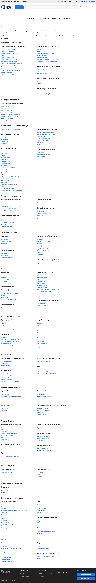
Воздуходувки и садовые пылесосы (11, 548)
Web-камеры (4, 255)
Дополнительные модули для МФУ (11, 329)
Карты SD (39, 71)
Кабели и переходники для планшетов (47, 59)
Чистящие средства (42, 448)
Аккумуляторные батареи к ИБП (10, 341)
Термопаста (4, 165)
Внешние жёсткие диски (8, 374)
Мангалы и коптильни (43, 548)
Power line (39, 203)
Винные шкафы (5, 290)
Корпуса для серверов (43, 140)
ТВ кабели (4, 243)
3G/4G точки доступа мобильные (10, 206)
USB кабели (4, 408)
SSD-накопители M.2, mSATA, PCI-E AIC (47, 374)
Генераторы (40, 521)
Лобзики (3, 508)
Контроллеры (5, 182)
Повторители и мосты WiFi (8, 210)
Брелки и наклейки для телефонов (11, 70)
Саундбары (40, 254)
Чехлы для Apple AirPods (44, 250)
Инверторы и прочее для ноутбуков (11, 114)
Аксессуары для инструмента (9, 528)
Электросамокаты (6, 472)
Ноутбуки (4, 108)
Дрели (3, 506)
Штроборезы (4, 520)
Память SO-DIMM (6, 155)
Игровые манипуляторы (43, 333)
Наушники (40, 239)
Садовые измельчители (7, 561)
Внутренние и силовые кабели (45, 410)
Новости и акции (24, 573)
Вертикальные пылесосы (8, 308)
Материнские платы (6, 157)
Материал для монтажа (43, 217)
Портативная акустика (7, 74)
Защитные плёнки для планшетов (46, 53)
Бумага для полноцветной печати (10, 456)
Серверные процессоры (43, 138)
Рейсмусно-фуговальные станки (46, 531)
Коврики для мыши (42, 331)
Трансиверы (4, 224)
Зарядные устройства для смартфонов (12, 65)
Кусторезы (4, 552)
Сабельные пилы (41, 510)
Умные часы (40, 81)
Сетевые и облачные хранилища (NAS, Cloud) (13, 381)
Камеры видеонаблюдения (44, 438)
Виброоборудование (42, 523)
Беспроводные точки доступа (9, 205)
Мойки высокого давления (8, 554)
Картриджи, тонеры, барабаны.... (10, 447)
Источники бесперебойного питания (11, 339)
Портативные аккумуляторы (9, 69)
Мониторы (4, 143)
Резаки (3, 437)
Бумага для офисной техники (9, 458)
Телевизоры (4, 239)
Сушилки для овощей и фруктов (10, 293)
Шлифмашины (5, 518)
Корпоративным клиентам (45, 573)
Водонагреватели (42, 277)
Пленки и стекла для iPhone (9, 57)
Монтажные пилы (42, 508)
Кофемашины (41, 303)
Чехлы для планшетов (43, 51)
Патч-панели (40, 400)
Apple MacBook (5, 106)
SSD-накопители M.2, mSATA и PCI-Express (13, 176)
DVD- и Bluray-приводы (7, 178)
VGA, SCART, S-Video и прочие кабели (11, 398)
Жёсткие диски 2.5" (6, 171)
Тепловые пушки (41, 295)
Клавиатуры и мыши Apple (44, 329)
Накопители (40, 142)
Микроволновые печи (7, 292)
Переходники (40, 412)
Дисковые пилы (41, 505)
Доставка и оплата (25, 576)
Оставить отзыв (86, 578)
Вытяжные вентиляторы (44, 291)
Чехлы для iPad (41, 55)
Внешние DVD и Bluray (7, 118)
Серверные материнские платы (45, 132)
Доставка (4, 1)
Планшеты (40, 49)
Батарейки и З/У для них (44, 450)
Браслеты (39, 83)
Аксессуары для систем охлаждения (11, 190)
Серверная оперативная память (46, 134)
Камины (39, 279)
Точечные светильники (7, 490)
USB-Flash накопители (43, 73)
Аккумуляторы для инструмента (46, 556)
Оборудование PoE (6, 226)
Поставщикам (23, 1)
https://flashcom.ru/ (75, 35)
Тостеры (3, 295)
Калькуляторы (5, 439)
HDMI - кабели (5, 245)
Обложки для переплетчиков (9, 430)
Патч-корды (40, 211)
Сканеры (3, 327)
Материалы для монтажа (44, 408)
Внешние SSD (40, 370)
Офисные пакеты (41, 156)
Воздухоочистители (42, 285)
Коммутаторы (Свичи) (7, 222)
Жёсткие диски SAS (6, 377)
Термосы (39, 476)
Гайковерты (4, 505)
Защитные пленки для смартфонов (11, 53)
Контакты (41, 579)
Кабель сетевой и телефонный (45, 396)
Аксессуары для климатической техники (48, 289)
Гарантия (10, 1)
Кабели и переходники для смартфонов (12, 63)
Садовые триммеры (6, 557)
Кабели (3, 186)
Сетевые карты (5, 221)
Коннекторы (40, 215)
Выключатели (5, 279)
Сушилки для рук (42, 293)
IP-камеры (4, 281)
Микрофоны (40, 252)
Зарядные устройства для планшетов (47, 61)
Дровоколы (40, 533)
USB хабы (4, 410)
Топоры (39, 546)
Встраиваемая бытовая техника (10, 299)
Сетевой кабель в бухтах (44, 213)
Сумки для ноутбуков (7, 112)
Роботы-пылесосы (6, 310)
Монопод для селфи (6, 72)
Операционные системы (43, 154)
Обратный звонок (90, 1)
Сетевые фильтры (6, 343)
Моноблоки (4, 139)
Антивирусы (40, 152)
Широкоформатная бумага (8, 460)
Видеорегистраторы (42, 436)
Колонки (39, 243)
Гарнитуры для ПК (42, 245)
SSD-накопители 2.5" (7, 175)
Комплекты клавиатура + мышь (46, 327)
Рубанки (3, 514)
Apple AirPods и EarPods (43, 249)
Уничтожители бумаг (7, 435)
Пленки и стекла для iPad (44, 57)
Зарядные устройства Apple (9, 61)
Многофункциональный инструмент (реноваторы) (15, 510)
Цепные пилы (40, 512)
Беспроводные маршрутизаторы (10, 203)
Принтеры (4, 323)
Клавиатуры (40, 323)
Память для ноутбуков (7, 120)
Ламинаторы (4, 428)
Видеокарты (4, 153)
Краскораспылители (7, 524)
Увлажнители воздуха (43, 287)
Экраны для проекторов (44, 263)
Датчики (3, 277)
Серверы (39, 144)
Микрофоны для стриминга (44, 347)
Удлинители (4, 492)
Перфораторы (5, 512)
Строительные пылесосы (8, 526)
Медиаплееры (5, 253)
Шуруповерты (5, 522)
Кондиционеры (41, 281)
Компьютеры (5, 137)
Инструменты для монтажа (44, 219)
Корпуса (3, 159)
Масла (39, 558)
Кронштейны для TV (7, 241)
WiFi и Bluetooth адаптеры (8, 208)
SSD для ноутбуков (6, 110)
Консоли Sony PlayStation (44, 92)
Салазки (3, 173)
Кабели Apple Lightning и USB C (9, 59)
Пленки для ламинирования (9, 433)
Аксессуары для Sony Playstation (46, 94)
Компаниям (16, 1)
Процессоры (4, 152)
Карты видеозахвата (7, 257)
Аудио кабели (5, 400)
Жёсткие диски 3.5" (6, 169)
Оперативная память (7, 163)
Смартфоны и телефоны (8, 49)
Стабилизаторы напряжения (9, 345)
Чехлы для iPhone (6, 55)
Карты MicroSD (41, 69)
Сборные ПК (4, 141)
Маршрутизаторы (6, 219)
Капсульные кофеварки (43, 305)
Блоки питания (5, 161)
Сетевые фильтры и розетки (9, 276)
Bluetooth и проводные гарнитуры (10, 67)
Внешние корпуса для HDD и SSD (46, 361)
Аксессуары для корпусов (8, 188)
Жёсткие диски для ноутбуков (9, 116)
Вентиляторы (40, 276)
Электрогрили (5, 297)
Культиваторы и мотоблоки (9, 550)
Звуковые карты (5, 180)
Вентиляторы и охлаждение (9, 184)
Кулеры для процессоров (8, 167)
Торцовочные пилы (42, 506)
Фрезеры (3, 516)
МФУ (2, 325)
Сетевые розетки (41, 414)
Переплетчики (5, 431)
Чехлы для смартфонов (7, 51)
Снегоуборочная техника (8, 556)
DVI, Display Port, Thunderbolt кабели (11, 396)
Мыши (38, 325)
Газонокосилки (5, 559)
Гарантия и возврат (25, 579)
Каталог (19, 7)
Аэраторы (4, 546)
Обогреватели (41, 283)
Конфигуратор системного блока (10, 129)
